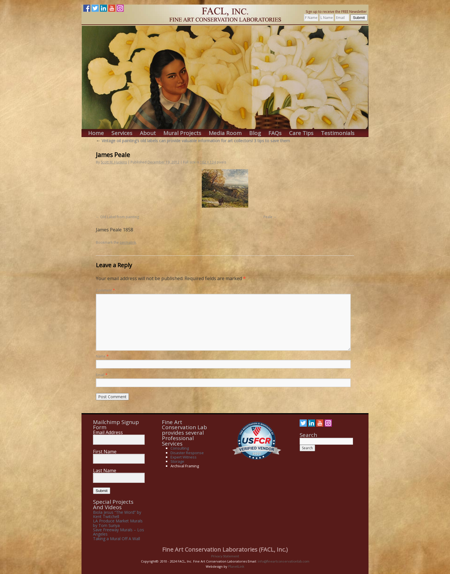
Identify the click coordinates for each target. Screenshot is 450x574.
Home (96, 133)
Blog (255, 133)
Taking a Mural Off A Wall (116, 538)
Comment (105, 290)
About (148, 133)
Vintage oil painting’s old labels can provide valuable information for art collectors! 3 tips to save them (193, 140)
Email (101, 374)
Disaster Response (187, 452)
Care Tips (301, 133)
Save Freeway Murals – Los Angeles (118, 532)
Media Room (225, 133)
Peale (267, 216)
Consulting (179, 448)
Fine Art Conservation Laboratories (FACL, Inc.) (225, 549)
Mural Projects (182, 133)
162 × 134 (208, 162)
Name (102, 356)
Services (121, 133)
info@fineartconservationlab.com (283, 561)
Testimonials (337, 133)
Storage (177, 461)
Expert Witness (183, 457)
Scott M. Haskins (114, 162)
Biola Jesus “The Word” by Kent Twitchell (117, 514)
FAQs (275, 133)
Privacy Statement (225, 556)
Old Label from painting (119, 216)
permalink (128, 242)
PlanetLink (236, 566)
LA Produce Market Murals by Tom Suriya (118, 523)
